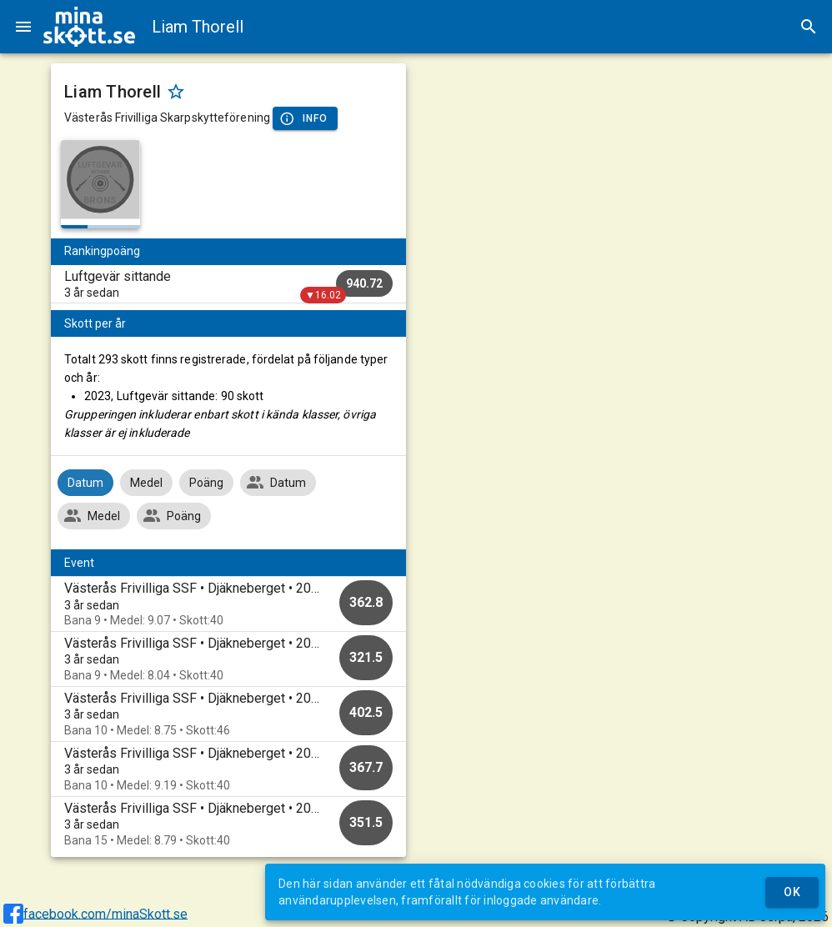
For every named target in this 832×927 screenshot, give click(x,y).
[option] (228, 604)
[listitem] (228, 284)
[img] (89, 27)
